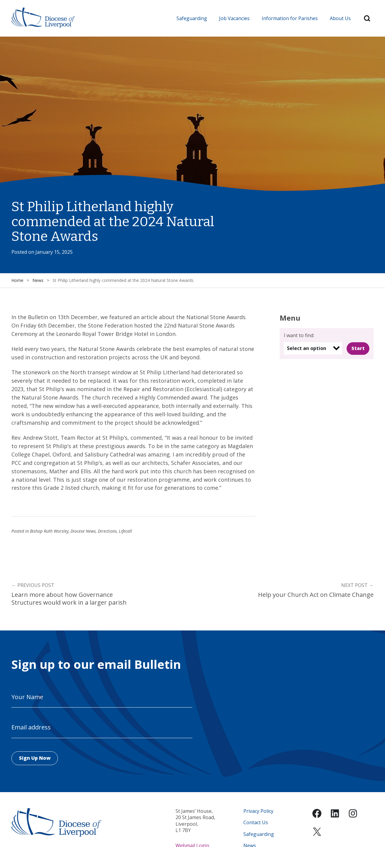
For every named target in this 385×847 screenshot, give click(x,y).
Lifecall (125, 531)
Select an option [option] (306, 348)
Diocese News (83, 531)
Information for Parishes (290, 18)
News (38, 280)
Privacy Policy (258, 811)
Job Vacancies (234, 18)
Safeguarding (191, 18)
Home (17, 280)
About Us (340, 18)
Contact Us (255, 823)
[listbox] (313, 348)
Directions (107, 531)
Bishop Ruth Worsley (49, 531)
